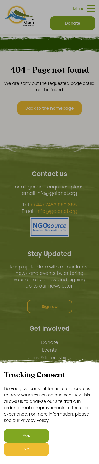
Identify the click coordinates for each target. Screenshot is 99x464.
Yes (26, 435)
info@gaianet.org (57, 211)
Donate (49, 342)
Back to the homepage (49, 108)
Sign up (49, 306)
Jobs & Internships (49, 357)
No (26, 449)
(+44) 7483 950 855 (54, 205)
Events (49, 350)
